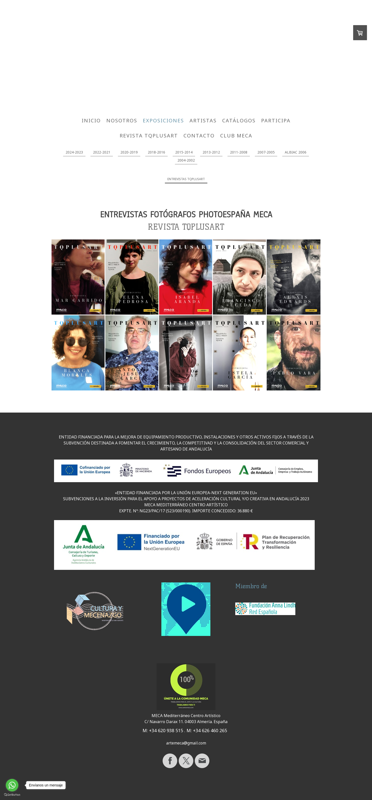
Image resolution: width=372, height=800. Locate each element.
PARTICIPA (276, 120)
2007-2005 (266, 152)
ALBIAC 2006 (295, 152)
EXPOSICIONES (163, 120)
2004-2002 (186, 160)
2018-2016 (156, 152)
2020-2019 (129, 152)
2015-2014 (184, 152)
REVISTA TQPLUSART (149, 135)
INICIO (91, 120)
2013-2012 (211, 152)
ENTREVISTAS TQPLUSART (186, 179)
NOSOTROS (121, 120)
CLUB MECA (236, 135)
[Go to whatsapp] (12, 785)
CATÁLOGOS (239, 120)
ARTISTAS (203, 120)
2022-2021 (101, 152)
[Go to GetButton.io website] (12, 794)
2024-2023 (74, 152)
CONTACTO (199, 135)
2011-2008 (238, 152)
